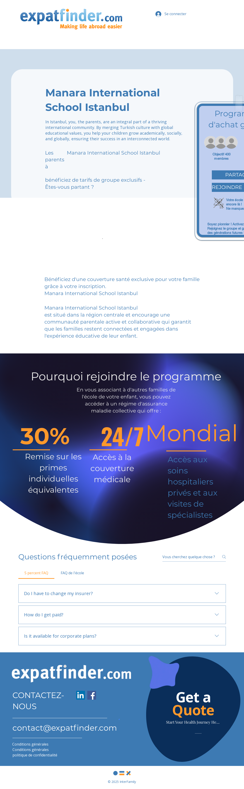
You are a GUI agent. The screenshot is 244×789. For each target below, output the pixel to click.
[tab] (36, 573)
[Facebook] (91, 695)
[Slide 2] (199, 754)
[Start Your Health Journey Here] (193, 721)
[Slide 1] (196, 754)
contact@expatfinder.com (64, 728)
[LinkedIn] (80, 695)
